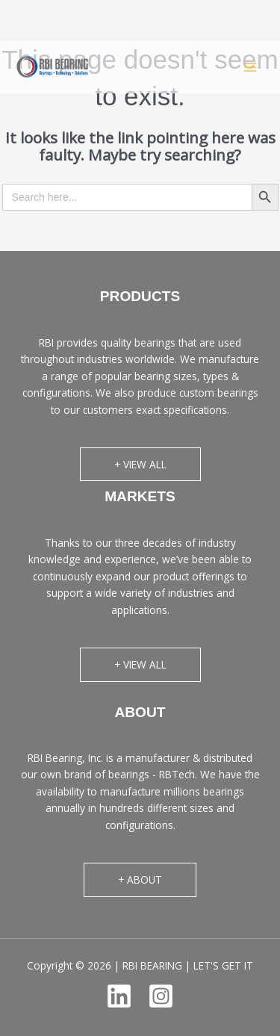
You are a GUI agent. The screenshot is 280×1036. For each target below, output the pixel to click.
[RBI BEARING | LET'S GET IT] (52, 66)
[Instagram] (161, 996)
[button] (140, 464)
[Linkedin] (119, 996)
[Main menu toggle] (250, 67)
